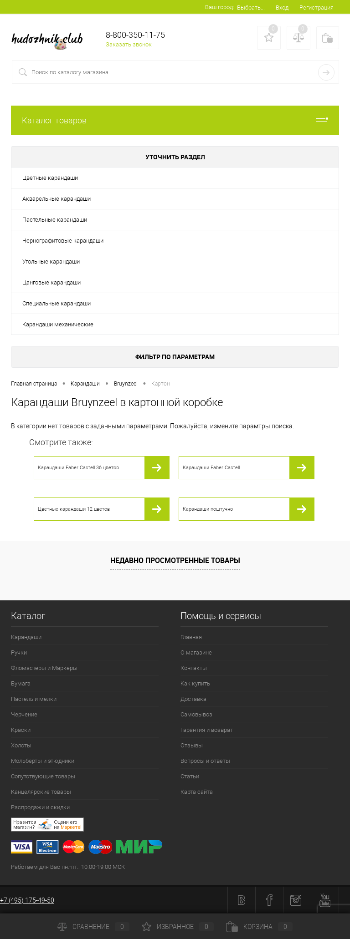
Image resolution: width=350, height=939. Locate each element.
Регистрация (316, 7)
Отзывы (191, 745)
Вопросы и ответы (205, 760)
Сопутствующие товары (43, 776)
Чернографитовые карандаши (62, 240)
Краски (21, 729)
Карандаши (26, 637)
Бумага (21, 683)
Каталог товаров (175, 120)
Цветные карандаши (50, 177)
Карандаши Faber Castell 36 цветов (78, 468)
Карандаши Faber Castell (211, 468)
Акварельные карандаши (56, 198)
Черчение (24, 714)
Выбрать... (251, 7)
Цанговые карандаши (51, 282)
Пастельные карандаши (54, 219)
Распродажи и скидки (40, 807)
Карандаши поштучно (208, 509)
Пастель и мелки (34, 698)
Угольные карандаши (51, 261)
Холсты (21, 745)
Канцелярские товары (41, 791)
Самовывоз (196, 714)
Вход (282, 7)
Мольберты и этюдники (42, 760)
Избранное (178, 926)
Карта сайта (196, 791)
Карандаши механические (57, 324)
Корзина (259, 926)
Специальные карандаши (56, 303)
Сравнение (93, 926)
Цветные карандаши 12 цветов (74, 509)
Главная (191, 637)
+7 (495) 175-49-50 (27, 900)
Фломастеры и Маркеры (44, 668)
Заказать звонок (129, 44)
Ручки (19, 652)
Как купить (195, 683)
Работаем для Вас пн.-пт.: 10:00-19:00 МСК (68, 866)
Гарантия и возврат (206, 729)
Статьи (189, 776)
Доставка (193, 698)
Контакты (193, 668)
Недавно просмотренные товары (175, 560)
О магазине (196, 652)
